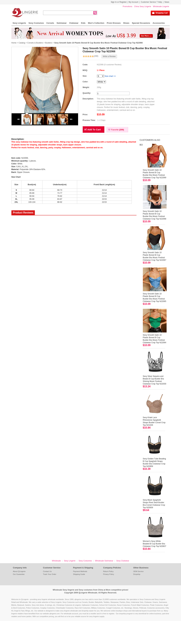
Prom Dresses (114, 23)
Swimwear (62, 23)
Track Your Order (49, 574)
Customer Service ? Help (151, 2)
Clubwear (74, 23)
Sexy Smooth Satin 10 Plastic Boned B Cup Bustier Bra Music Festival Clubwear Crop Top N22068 (154, 215)
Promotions (127, 6)
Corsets (50, 23)
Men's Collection (96, 23)
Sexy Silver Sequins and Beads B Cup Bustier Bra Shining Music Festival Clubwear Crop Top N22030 (154, 380)
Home (13, 43)
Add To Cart (94, 129)
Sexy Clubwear (122, 561)
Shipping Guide (79, 574)
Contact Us (47, 571)
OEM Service (138, 571)
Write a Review (109, 56)
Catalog (22, 43)
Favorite (117, 129)
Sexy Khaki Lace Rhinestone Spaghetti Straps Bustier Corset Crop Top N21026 (154, 421)
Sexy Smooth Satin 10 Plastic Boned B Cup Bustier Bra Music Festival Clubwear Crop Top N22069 (154, 174)
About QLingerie (19, 571)
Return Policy (108, 571)
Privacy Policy (108, 574)
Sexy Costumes (36, 23)
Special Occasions (141, 23)
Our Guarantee (19, 574)
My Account (133, 2)
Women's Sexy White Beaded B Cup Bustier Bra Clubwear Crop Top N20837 (154, 543)
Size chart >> (110, 76)
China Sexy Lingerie (142, 6)
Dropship (136, 574)
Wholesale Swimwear (104, 561)
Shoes (126, 23)
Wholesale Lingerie (161, 6)
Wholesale (56, 561)
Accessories (159, 23)
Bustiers (48, 43)
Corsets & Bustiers (35, 43)
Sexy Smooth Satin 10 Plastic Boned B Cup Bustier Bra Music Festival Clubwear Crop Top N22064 (154, 339)
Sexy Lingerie (19, 23)
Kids (83, 23)
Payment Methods (80, 571)
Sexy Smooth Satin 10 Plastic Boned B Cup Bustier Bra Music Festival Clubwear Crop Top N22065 (154, 297)
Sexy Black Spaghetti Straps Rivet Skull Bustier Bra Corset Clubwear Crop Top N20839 (154, 504)
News (166, 2)
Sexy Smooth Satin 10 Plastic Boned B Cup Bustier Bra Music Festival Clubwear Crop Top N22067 (154, 256)
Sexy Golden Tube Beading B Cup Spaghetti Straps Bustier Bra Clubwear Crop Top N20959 (154, 462)
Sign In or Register (119, 2)
